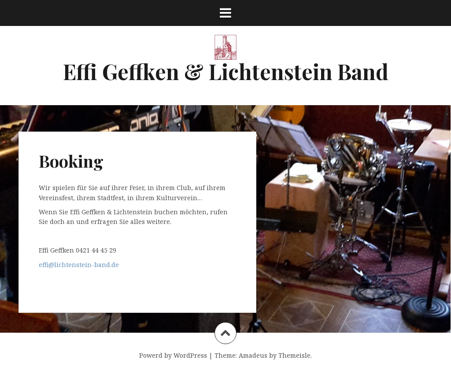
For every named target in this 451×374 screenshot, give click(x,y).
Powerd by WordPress (173, 355)
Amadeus (253, 355)
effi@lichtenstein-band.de (79, 264)
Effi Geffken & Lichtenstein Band (225, 71)
